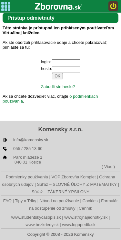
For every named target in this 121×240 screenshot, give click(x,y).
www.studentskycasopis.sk (36, 217)
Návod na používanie (59, 200)
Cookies (90, 200)
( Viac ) (108, 166)
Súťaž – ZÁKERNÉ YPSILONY (60, 191)
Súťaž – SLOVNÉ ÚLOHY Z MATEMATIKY (76, 184)
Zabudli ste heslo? (58, 86)
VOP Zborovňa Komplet (73, 177)
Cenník (85, 208)
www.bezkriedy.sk (41, 224)
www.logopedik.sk (78, 224)
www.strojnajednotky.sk (85, 217)
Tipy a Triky (25, 200)
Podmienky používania (27, 177)
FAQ (7, 200)
